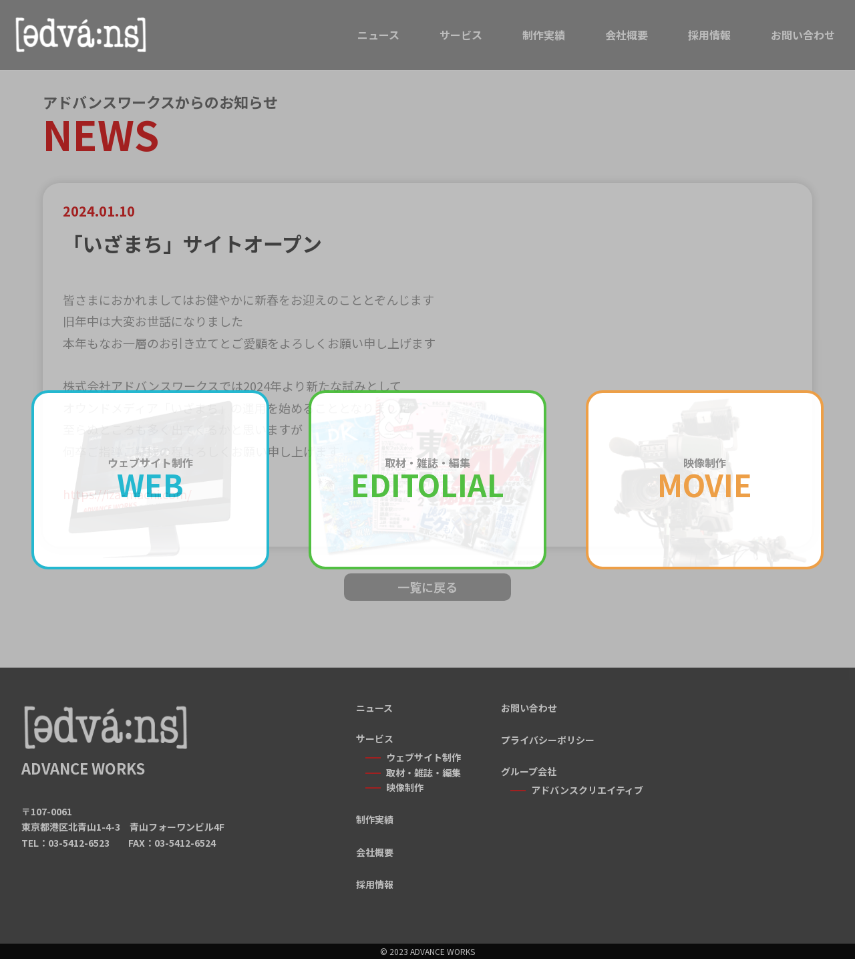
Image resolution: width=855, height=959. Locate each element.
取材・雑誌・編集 (423, 772)
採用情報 (709, 35)
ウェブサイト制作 (423, 757)
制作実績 (543, 35)
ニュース (378, 35)
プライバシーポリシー (547, 739)
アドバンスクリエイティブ (587, 790)
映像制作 (404, 787)
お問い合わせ (803, 35)
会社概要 (626, 35)
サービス (461, 35)
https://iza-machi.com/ (127, 494)
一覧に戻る (427, 586)
